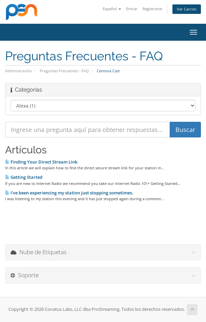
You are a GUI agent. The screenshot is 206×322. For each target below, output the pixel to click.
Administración (18, 70)
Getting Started (23, 177)
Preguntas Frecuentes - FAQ (64, 70)
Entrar (131, 8)
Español (112, 8)
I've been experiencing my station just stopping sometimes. (69, 193)
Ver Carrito (186, 9)
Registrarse (152, 8)
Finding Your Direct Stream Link (41, 162)
